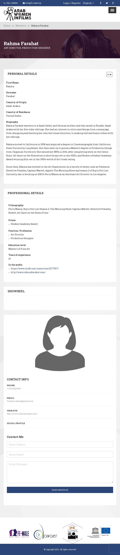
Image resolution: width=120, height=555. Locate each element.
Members (21, 25)
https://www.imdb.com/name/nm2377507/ (35, 268)
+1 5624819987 (14, 388)
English (87, 3)
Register (76, 3)
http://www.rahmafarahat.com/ (28, 272)
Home (7, 25)
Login (66, 3)
